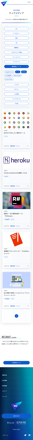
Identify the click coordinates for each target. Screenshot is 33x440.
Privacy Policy (16, 429)
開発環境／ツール (16, 66)
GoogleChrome (9, 72)
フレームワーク (16, 57)
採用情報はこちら (16, 362)
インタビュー (16, 33)
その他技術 (8, 75)
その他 (16, 103)
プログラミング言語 (16, 52)
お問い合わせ (16, 416)
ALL (16, 28)
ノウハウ (16, 84)
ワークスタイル (16, 99)
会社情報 (4, 380)
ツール (17, 72)
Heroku (24, 72)
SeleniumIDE (17, 75)
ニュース (4, 396)
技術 (16, 38)
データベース (16, 62)
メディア (4, 391)
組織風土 (16, 47)
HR (16, 43)
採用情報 (4, 386)
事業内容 (4, 375)
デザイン (16, 89)
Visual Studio (8, 79)
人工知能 (16, 94)
